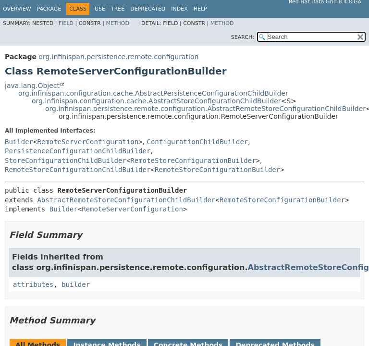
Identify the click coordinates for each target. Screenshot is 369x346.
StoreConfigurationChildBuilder (65, 160)
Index (179, 9)
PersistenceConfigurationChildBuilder (77, 151)
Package (49, 9)
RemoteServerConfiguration (87, 142)
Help (200, 9)
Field (66, 23)
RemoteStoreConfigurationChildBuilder (77, 169)
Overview (17, 9)
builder (76, 284)
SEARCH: (242, 37)
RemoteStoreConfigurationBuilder (193, 160)
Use (100, 9)
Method (117, 23)
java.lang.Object (32, 85)
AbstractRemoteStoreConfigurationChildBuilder (126, 200)
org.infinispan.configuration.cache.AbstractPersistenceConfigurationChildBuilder (153, 93)
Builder (19, 142)
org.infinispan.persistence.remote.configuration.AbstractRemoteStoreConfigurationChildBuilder (205, 108)
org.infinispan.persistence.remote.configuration (118, 57)
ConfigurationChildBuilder (197, 142)
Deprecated (147, 9)
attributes (33, 284)
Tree (117, 9)
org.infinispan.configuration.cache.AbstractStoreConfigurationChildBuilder (156, 101)
